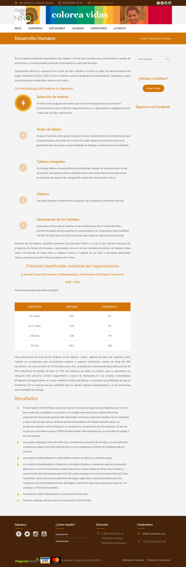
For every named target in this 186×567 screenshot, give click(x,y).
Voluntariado (62, 541)
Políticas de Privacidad (133, 560)
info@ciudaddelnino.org (103, 3)
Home (143, 38)
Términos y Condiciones (158, 560)
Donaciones (62, 534)
